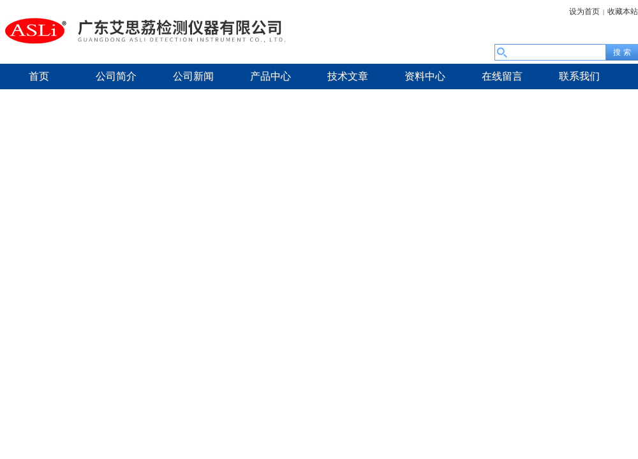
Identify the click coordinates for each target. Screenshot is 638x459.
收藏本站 (622, 11)
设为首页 (584, 11)
